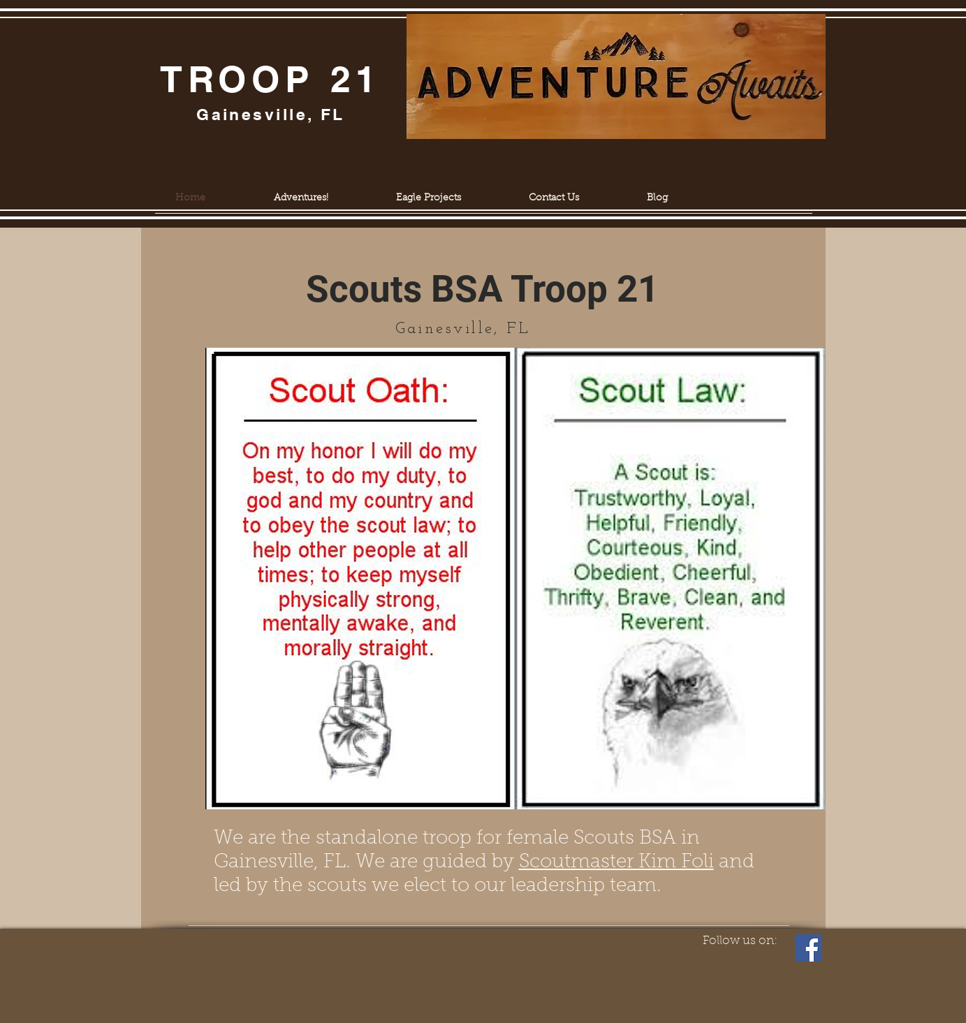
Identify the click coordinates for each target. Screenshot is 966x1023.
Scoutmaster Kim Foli (616, 862)
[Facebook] (808, 948)
